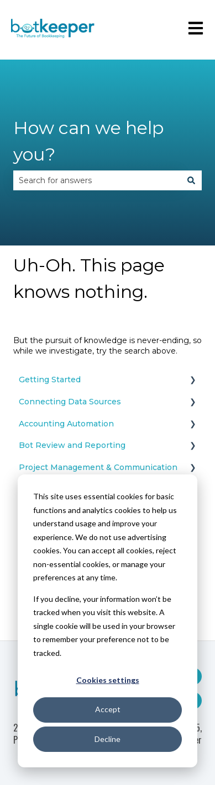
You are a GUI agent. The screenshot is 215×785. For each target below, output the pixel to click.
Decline (107, 739)
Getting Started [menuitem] (50, 380)
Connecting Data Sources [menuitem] (70, 402)
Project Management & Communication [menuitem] (98, 467)
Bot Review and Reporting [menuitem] (72, 445)
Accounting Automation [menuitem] (66, 424)
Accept (107, 709)
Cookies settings (107, 680)
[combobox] (97, 180)
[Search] (191, 180)
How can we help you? (88, 141)
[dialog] (107, 620)
